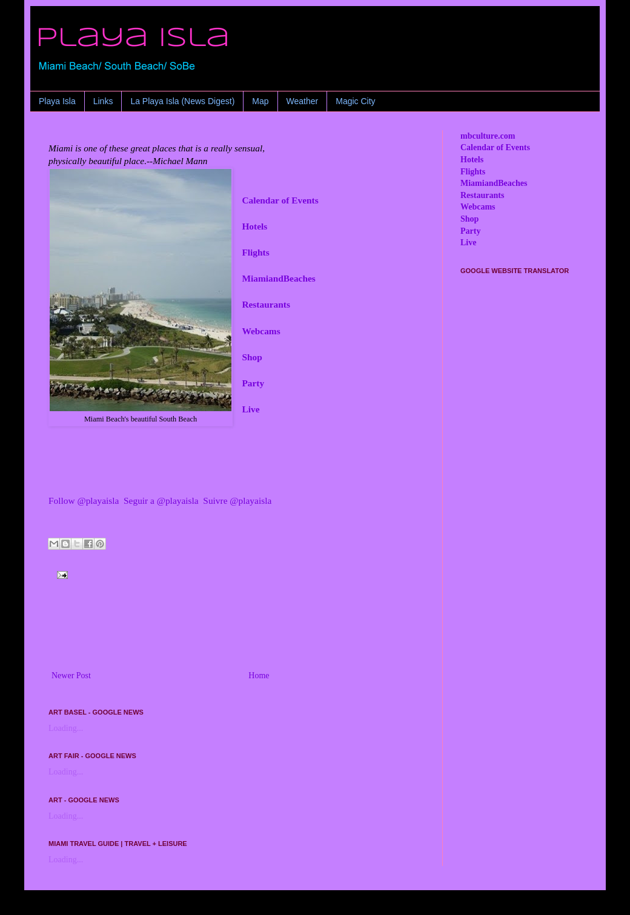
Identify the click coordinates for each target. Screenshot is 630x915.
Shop (252, 357)
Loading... (65, 728)
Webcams (261, 331)
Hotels (254, 226)
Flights (255, 252)
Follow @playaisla (83, 500)
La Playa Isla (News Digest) (182, 101)
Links (103, 101)
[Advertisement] (236, 634)
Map (260, 101)
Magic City (355, 101)
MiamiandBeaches (278, 278)
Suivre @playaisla (237, 500)
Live (250, 409)
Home (258, 675)
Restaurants (266, 304)
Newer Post (71, 675)
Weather (303, 101)
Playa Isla (57, 101)
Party (253, 383)
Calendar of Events (280, 200)
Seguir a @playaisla (161, 500)
